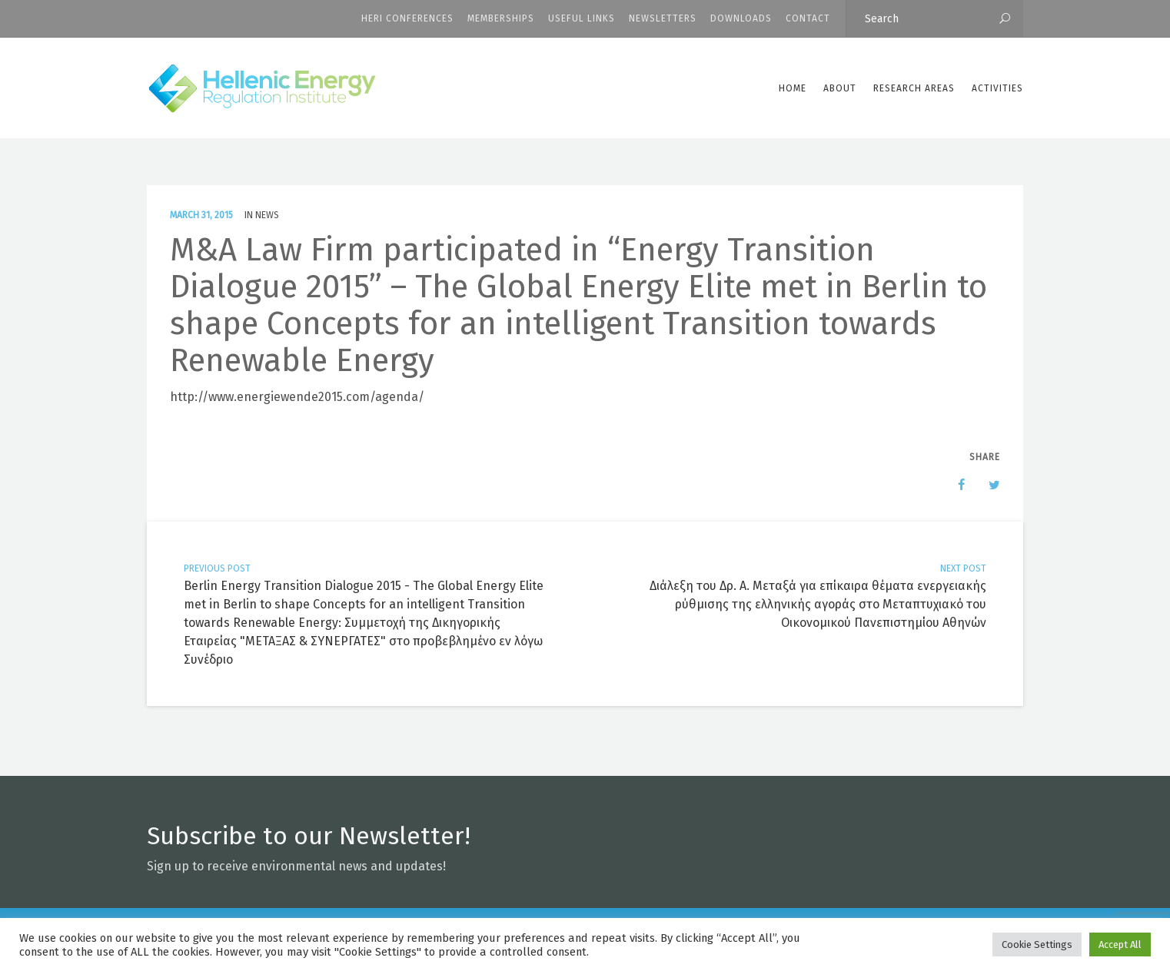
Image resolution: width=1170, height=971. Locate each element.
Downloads (741, 18)
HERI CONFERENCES (407, 18)
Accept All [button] (1120, 944)
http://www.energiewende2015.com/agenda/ (297, 396)
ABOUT (839, 88)
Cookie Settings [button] (1037, 944)
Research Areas (914, 88)
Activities (997, 88)
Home (792, 88)
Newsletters (662, 18)
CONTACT (808, 18)
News (267, 215)
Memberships (500, 18)
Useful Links (581, 18)
